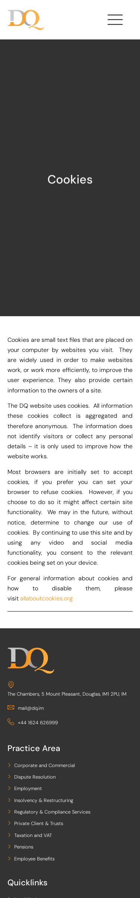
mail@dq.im (25, 708)
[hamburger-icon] (114, 21)
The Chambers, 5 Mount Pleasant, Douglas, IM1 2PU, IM (67, 689)
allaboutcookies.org (46, 598)
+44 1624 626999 (32, 722)
